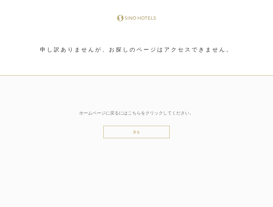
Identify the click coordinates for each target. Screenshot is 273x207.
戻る (136, 132)
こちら (134, 113)
